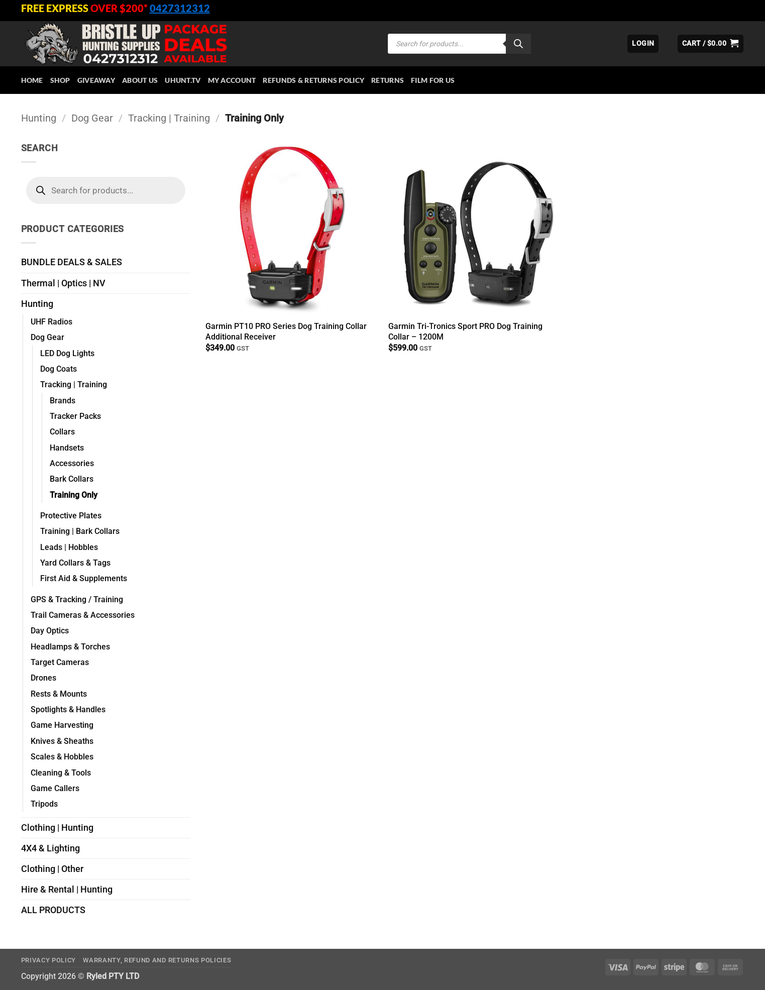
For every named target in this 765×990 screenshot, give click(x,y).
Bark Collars (71, 479)
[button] (643, 44)
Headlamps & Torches (70, 646)
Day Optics (50, 630)
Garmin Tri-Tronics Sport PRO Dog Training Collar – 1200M (465, 331)
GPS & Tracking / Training (77, 599)
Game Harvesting (62, 725)
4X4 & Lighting (50, 848)
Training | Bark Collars (80, 531)
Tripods (44, 804)
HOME (32, 80)
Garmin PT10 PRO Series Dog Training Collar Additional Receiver (286, 331)
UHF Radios (51, 321)
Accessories (72, 463)
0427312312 (180, 8)
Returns (387, 80)
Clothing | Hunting (57, 828)
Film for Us (433, 80)
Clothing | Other (52, 869)
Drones (43, 678)
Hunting (38, 118)
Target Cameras (60, 662)
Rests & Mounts (59, 694)
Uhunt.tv (182, 80)
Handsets (67, 448)
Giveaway (96, 80)
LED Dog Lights (67, 353)
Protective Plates (70, 515)
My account (232, 80)
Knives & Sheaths (62, 741)
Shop (60, 80)
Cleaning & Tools (61, 773)
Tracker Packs (75, 416)
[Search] (518, 44)
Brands (62, 400)
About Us (140, 80)
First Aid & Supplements (83, 578)
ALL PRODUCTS (53, 910)
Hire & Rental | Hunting (67, 890)
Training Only (73, 495)
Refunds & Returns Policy (313, 80)
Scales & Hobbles (62, 756)
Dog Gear (92, 118)
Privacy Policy (48, 960)
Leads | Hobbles (69, 547)
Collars (62, 431)
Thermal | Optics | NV (63, 283)
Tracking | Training (169, 118)
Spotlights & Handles (68, 709)
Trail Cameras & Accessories (83, 615)
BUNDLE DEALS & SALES (71, 262)
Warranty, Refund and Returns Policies (157, 960)
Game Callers (55, 788)
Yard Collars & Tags (75, 563)
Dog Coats (58, 369)
